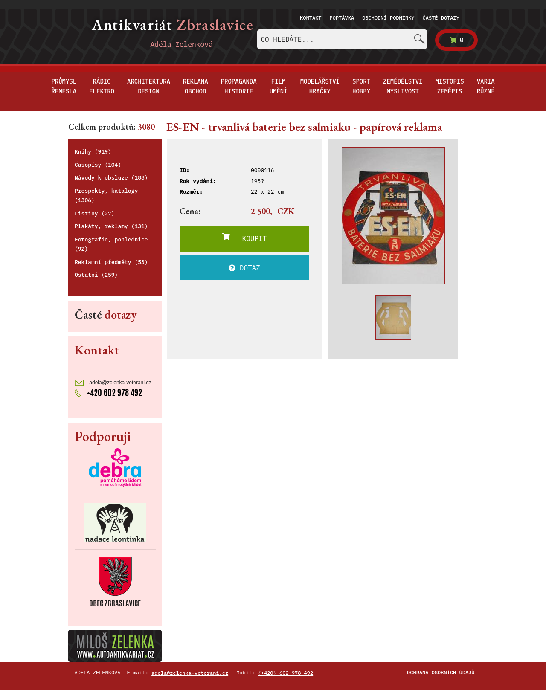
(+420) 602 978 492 (286, 673)
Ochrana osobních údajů (440, 672)
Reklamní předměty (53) (111, 262)
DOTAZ (244, 268)
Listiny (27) (95, 213)
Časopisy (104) (98, 164)
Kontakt (310, 17)
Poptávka (342, 17)
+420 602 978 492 (108, 392)
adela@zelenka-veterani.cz (113, 383)
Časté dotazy (441, 17)
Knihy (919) (93, 151)
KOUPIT (244, 238)
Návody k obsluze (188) (111, 177)
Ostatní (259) (96, 274)
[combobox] (342, 39)
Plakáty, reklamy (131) (111, 226)
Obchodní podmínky (388, 17)
